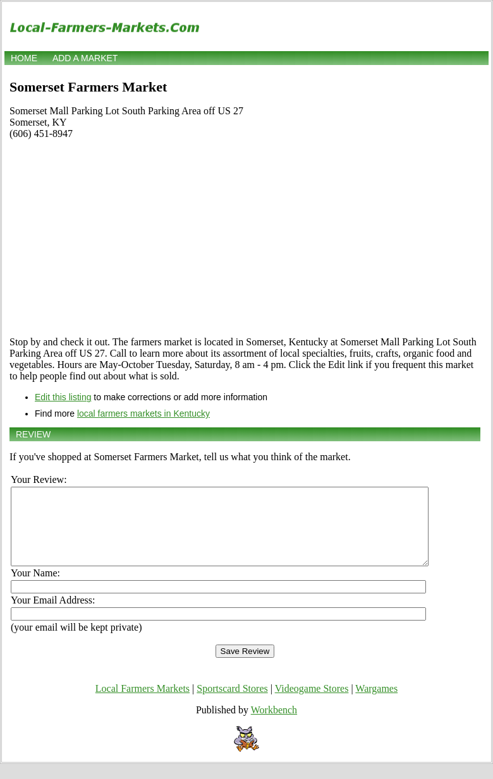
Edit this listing (63, 397)
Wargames (376, 703)
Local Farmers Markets (142, 703)
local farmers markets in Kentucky (143, 413)
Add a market (85, 58)
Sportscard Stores (232, 703)
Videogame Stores (312, 703)
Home (24, 58)
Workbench (274, 725)
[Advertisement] (244, 238)
